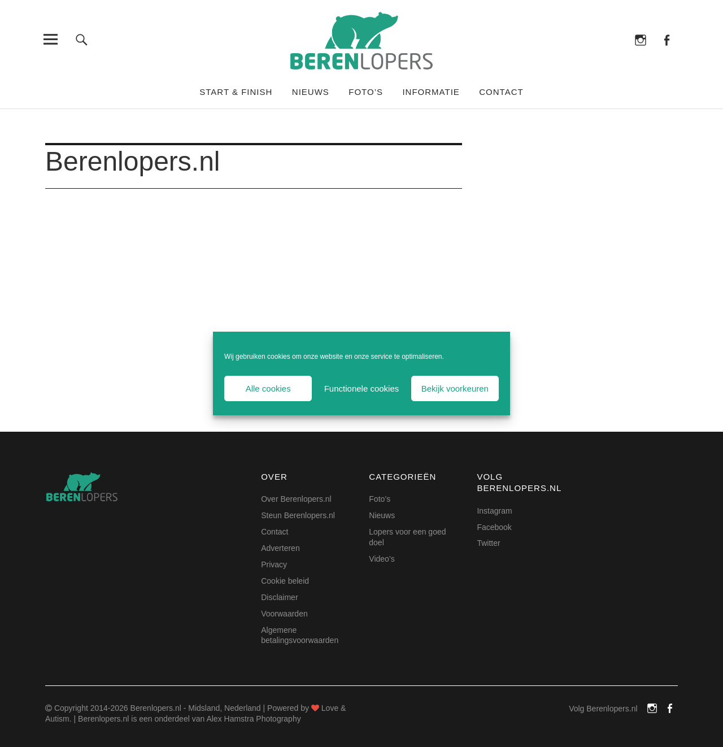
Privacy (274, 564)
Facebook (666, 39)
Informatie (430, 92)
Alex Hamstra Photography (253, 718)
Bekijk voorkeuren (455, 388)
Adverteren (280, 548)
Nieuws (310, 92)
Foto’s (366, 92)
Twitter (488, 543)
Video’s (381, 558)
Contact (501, 92)
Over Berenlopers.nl (296, 498)
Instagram (641, 39)
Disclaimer (279, 597)
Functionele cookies (361, 388)
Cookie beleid (285, 580)
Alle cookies (268, 388)
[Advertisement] (253, 293)
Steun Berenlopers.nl (298, 515)
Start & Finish (235, 92)
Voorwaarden (284, 613)
